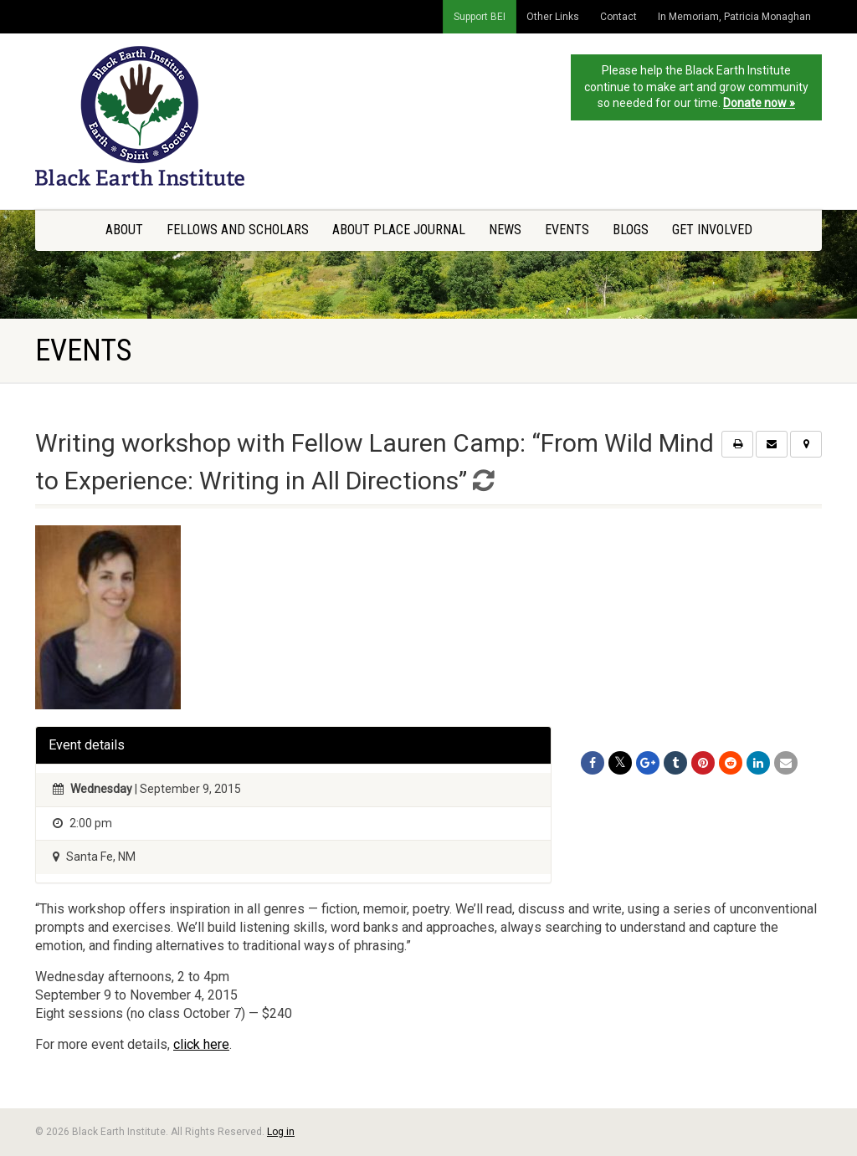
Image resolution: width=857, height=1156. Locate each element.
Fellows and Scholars (238, 230)
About (124, 230)
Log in (281, 1132)
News (505, 230)
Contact (618, 17)
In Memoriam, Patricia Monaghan (734, 17)
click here (201, 1044)
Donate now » (759, 103)
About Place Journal (398, 230)
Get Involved (712, 230)
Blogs (631, 230)
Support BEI (479, 17)
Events (567, 230)
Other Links (552, 17)
